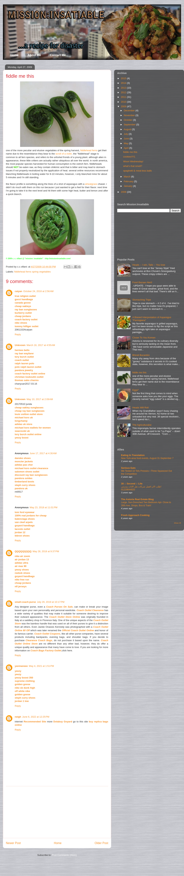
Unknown (20, 345)
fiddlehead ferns (89, 150)
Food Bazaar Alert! (142, 282)
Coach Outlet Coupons (47, 633)
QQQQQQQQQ (23, 551)
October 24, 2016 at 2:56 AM (38, 291)
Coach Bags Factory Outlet (46, 650)
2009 (124, 106)
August (128, 129)
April (126, 148)
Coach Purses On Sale (59, 606)
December (130, 110)
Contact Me (58, 55)
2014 (124, 83)
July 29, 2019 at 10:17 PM (50, 602)
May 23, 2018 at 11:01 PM (43, 507)
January (128, 186)
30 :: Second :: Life (131, 483)
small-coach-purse (25, 602)
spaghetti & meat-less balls (137, 170)
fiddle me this (130, 152)
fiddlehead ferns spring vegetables (32, 271)
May (126, 143)
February (129, 181)
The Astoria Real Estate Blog (137, 499)
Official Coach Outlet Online (78, 630)
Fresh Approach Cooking (135, 515)
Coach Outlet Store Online (64, 617)
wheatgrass (91, 184)
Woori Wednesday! (133, 161)
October (128, 120)
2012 (124, 92)
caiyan (18, 291)
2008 (124, 192)
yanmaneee (21, 666)
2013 (124, 87)
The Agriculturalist (141, 425)
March (127, 176)
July (126, 134)
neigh (18, 716)
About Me (34, 55)
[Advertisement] (57, 812)
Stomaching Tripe (141, 299)
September (130, 124)
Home (14, 55)
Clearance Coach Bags (39, 640)
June (127, 138)
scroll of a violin (64, 153)
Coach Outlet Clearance (90, 610)
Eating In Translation (133, 455)
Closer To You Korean (143, 337)
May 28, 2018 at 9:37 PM (46, 551)
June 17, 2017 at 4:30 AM (43, 453)
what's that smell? (132, 166)
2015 (124, 78)
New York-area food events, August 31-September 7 (147, 458)
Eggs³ (135, 390)
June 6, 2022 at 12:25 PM (35, 716)
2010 (124, 101)
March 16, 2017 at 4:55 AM (41, 345)
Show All (177, 523)
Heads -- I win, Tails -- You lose (148, 264)
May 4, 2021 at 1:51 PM (41, 666)
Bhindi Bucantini (140, 355)
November (130, 115)
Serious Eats (128, 468)
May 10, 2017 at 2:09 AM (40, 399)
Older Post (101, 843)
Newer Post (13, 843)
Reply (18, 334)
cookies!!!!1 (129, 156)
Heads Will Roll (140, 407)
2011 (124, 97)
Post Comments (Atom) (64, 855)
